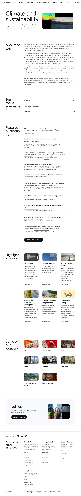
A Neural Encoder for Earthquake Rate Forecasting (40, 129)
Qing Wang (44, 199)
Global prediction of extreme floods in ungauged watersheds (43, 153)
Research (21, 2)
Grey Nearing (36, 144)
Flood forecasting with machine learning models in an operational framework (41, 140)
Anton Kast (26, 187)
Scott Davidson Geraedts (44, 166)
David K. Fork (47, 167)
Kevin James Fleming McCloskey (31, 166)
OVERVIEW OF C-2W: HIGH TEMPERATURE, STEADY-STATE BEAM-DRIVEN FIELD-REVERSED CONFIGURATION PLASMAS (44, 184)
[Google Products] (41, 492)
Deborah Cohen (34, 154)
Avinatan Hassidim (40, 130)
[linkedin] (18, 436)
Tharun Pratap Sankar (44, 230)
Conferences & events (43, 2)
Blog (61, 2)
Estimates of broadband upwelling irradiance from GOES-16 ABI (43, 206)
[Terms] (59, 492)
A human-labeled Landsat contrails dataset (38, 164)
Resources (30, 2)
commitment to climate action (33, 50)
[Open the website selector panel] (15, 2)
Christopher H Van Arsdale (29, 169)
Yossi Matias (56, 130)
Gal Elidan (33, 130)
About (67, 2)
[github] (26, 436)
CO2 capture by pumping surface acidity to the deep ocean (43, 175)
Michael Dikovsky (45, 187)
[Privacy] (52, 492)
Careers (54, 2)
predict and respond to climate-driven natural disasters (43, 63)
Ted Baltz (40, 188)
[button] (49, 100)
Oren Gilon (26, 145)
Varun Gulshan (39, 219)
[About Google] (28, 492)
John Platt (53, 167)
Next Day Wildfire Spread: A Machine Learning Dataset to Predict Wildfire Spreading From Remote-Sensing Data (42, 227)
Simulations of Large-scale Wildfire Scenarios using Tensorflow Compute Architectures (44, 197)
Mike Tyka (43, 176)
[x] (14, 436)
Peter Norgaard (53, 187)
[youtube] (22, 436)
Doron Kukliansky (49, 130)
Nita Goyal (36, 230)
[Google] (9, 491)
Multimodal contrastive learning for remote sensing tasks (42, 217)
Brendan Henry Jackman (56, 166)
